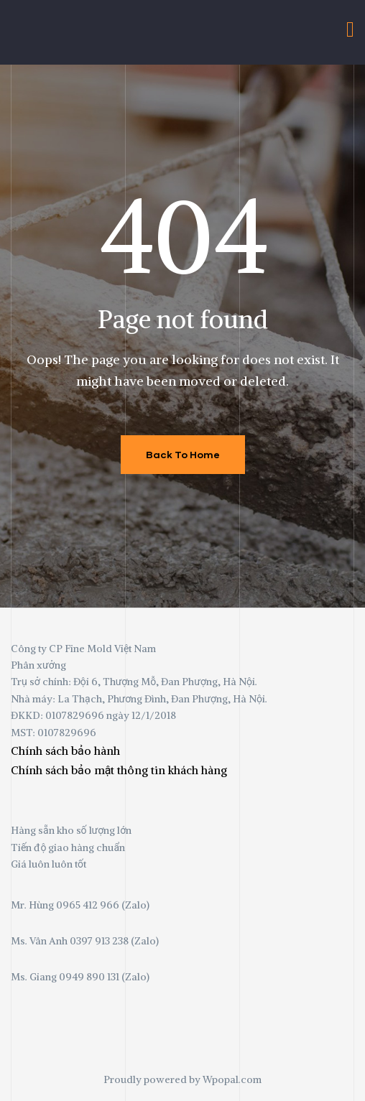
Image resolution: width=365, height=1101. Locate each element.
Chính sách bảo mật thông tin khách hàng (119, 770)
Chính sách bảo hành (65, 750)
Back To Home (183, 454)
